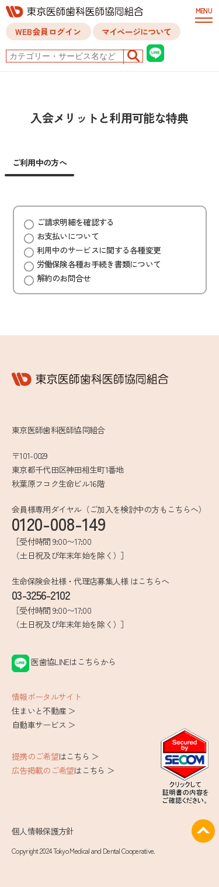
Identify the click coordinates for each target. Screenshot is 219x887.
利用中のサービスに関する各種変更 (92, 250)
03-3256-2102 (41, 594)
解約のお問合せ (57, 278)
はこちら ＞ (55, 756)
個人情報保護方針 (43, 831)
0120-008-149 (59, 523)
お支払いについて (61, 236)
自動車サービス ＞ (44, 725)
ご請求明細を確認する (69, 222)
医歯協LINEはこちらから (64, 661)
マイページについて (137, 31)
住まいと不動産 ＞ (44, 710)
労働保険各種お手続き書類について (92, 264)
